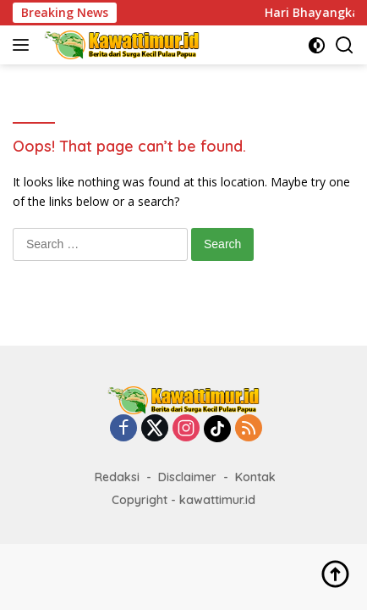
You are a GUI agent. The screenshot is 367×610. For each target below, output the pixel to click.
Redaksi (117, 477)
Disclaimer (187, 477)
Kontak (255, 477)
